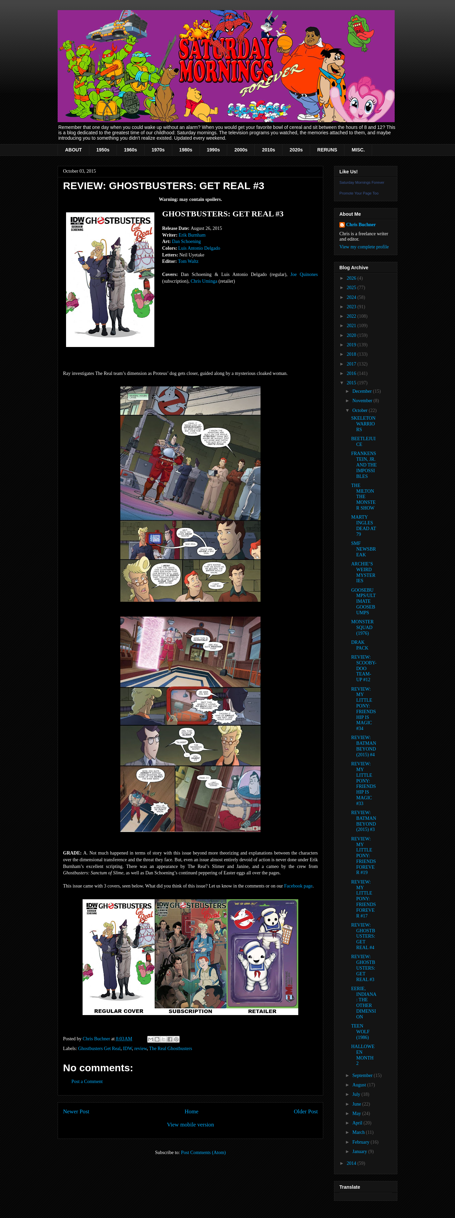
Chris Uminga (204, 281)
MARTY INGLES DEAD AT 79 (363, 525)
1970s (158, 149)
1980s (185, 149)
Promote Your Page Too (358, 193)
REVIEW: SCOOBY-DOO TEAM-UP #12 (363, 668)
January (360, 1151)
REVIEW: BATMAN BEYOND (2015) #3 (363, 821)
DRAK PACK (359, 645)
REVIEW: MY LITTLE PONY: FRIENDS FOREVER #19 (363, 855)
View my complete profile (364, 246)
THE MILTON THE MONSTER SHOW (363, 497)
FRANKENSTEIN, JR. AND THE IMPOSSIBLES (364, 465)
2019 (352, 344)
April (357, 1122)
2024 (352, 297)
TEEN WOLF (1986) (360, 1031)
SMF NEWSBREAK (363, 549)
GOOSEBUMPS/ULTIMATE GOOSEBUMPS (363, 601)
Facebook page (298, 886)
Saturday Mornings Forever (361, 182)
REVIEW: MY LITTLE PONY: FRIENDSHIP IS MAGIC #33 (363, 783)
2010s (268, 149)
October (360, 410)
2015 (352, 382)
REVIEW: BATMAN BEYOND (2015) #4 (363, 746)
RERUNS (327, 149)
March (359, 1132)
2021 (352, 325)
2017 (352, 364)
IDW (127, 1048)
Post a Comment (87, 1081)
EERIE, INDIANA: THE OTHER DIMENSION (363, 1002)
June (357, 1104)
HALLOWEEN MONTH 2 (362, 1055)
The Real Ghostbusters (170, 1048)
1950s (103, 149)
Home (192, 1111)
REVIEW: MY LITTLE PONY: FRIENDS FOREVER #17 (363, 898)
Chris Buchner (361, 224)
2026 (352, 278)
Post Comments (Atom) (203, 1152)
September (362, 1075)
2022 (352, 316)
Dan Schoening (186, 241)
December (362, 391)
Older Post (306, 1111)
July (356, 1094)
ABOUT (73, 149)
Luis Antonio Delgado (199, 248)
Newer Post (76, 1111)
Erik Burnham (192, 235)
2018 (352, 354)
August (359, 1084)
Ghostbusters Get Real (99, 1048)
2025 (352, 287)
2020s (296, 149)
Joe (304, 274)
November (362, 400)
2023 (352, 306)
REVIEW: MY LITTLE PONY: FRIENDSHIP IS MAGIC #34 (363, 709)
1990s (213, 149)
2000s (240, 149)
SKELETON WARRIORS (363, 424)
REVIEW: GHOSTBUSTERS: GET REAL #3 (363, 968)
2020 (352, 335)
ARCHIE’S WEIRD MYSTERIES (363, 572)
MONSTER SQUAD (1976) (362, 627)
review (140, 1048)
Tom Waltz (188, 261)
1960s (130, 149)
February (361, 1142)
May (357, 1113)
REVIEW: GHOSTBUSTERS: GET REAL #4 (363, 936)
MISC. (358, 149)
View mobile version (190, 1124)
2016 (352, 373)
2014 (352, 1163)
